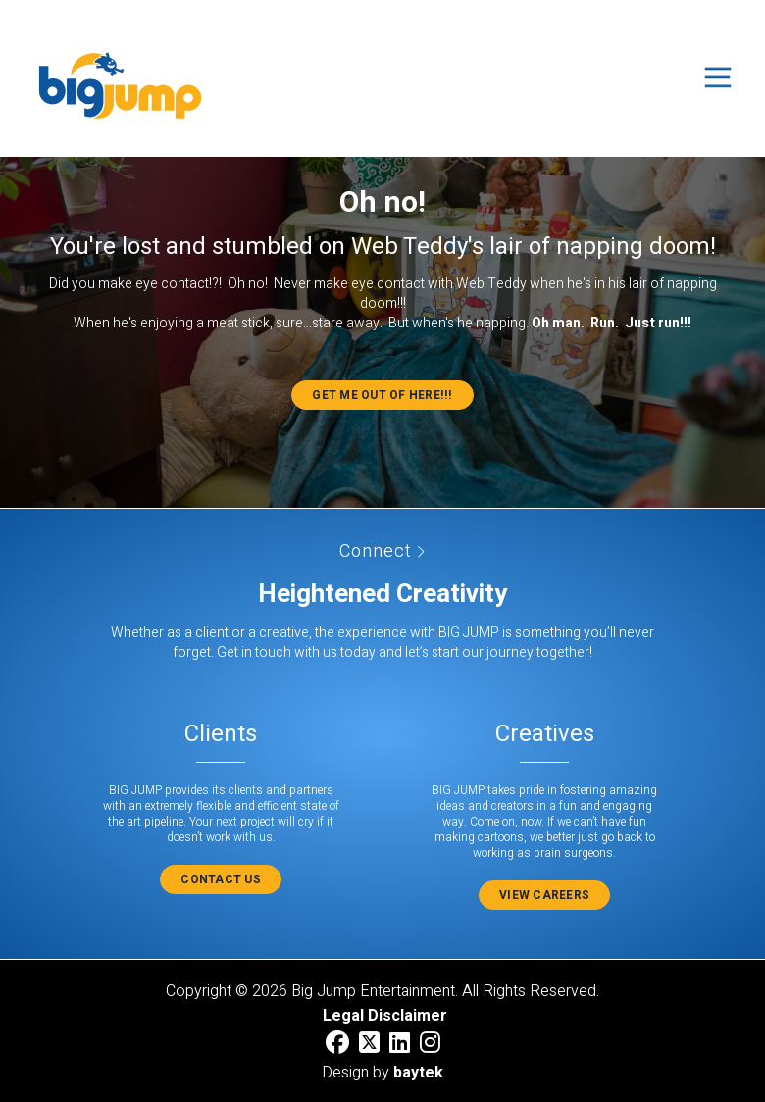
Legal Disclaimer (385, 1015)
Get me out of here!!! (382, 395)
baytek (418, 1072)
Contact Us (220, 879)
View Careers (544, 895)
